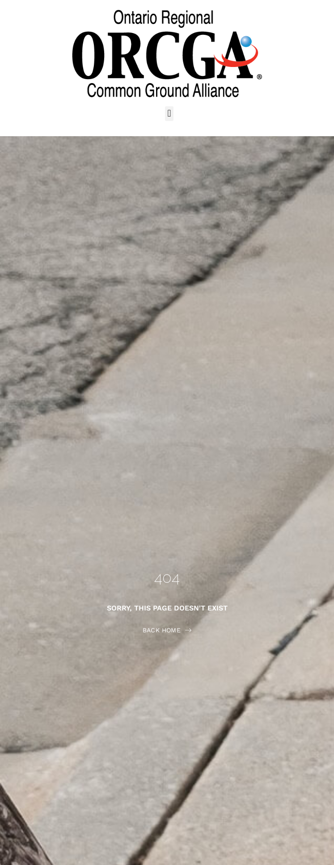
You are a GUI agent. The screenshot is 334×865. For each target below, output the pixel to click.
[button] (169, 113)
